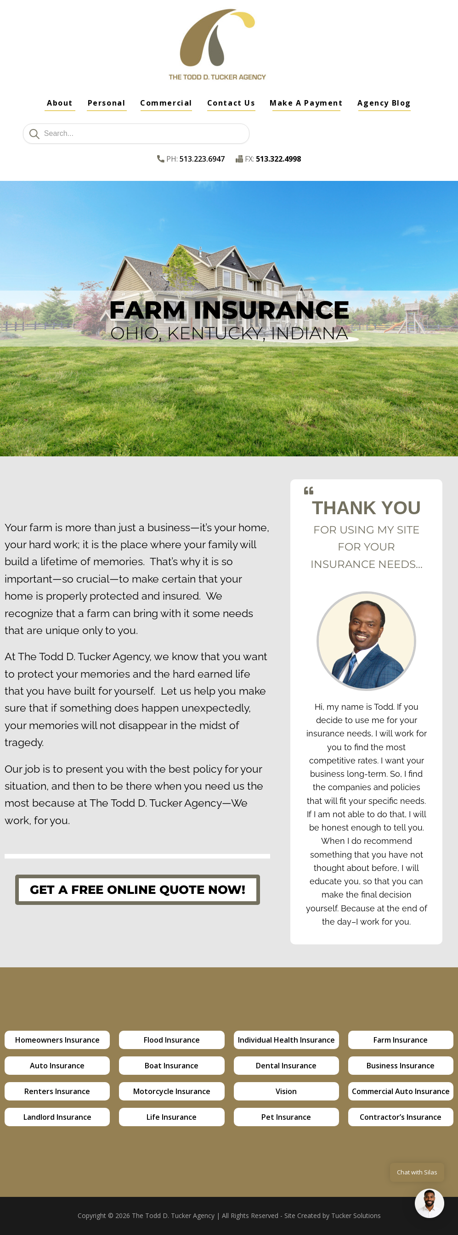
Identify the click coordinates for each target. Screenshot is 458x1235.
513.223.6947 (202, 159)
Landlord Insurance (57, 1117)
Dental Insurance (286, 1066)
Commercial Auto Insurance (401, 1091)
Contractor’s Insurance (400, 1117)
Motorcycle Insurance (171, 1091)
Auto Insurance (57, 1066)
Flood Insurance (172, 1040)
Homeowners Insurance (57, 1040)
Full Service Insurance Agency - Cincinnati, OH (104, 53)
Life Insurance (172, 1117)
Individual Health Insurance (286, 1040)
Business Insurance (401, 1066)
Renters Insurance (57, 1091)
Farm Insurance (400, 1040)
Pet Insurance (286, 1117)
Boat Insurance (171, 1066)
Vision (286, 1091)
